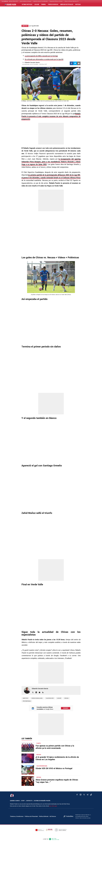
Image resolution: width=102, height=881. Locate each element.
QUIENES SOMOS (15, 801)
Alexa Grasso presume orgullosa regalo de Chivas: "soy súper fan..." (57, 781)
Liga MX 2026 (35, 26)
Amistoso (25, 698)
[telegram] (88, 795)
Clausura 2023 (50, 698)
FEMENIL (43, 4)
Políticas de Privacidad (31, 816)
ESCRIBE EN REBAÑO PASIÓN (42, 801)
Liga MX (59, 698)
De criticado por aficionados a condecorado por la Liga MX (44, 59)
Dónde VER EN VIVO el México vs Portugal (54, 768)
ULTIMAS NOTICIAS (27, 4)
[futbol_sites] (68, 816)
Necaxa (66, 698)
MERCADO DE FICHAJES (66, 4)
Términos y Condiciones (17, 816)
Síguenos (65, 708)
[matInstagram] (81, 795)
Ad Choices (53, 816)
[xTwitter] (84, 795)
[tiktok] (91, 795)
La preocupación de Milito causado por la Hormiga (41, 56)
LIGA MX (36, 4)
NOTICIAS (78, 4)
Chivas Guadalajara (37, 698)
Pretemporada (27, 701)
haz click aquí (53, 806)
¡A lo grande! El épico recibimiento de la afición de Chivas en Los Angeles (57, 758)
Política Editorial (43, 816)
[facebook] (77, 795)
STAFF (23, 801)
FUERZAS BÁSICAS (53, 4)
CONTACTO (29, 801)
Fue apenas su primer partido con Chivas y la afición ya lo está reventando (55, 746)
